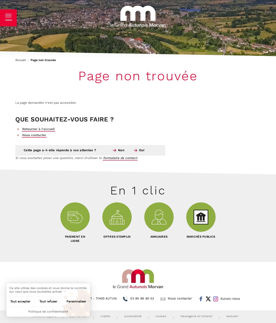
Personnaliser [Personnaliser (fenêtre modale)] (76, 301)
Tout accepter (20, 301)
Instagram (215, 298)
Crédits (105, 316)
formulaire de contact (120, 158)
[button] (8, 17)
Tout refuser (48, 301)
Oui (141, 150)
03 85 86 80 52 (142, 299)
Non (121, 150)
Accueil (20, 60)
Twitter (208, 298)
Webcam (232, 316)
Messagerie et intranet (196, 316)
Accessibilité (133, 316)
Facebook (200, 298)
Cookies (161, 316)
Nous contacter (34, 135)
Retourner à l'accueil (38, 129)
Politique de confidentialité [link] (48, 312)
